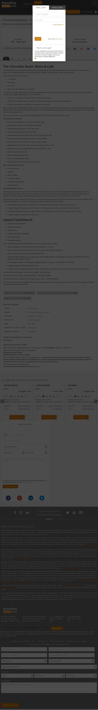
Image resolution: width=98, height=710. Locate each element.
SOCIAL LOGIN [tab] (57, 8)
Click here (59, 39)
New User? (55, 39)
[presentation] (49, 31)
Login (38, 39)
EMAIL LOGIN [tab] (41, 8)
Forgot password (58, 24)
